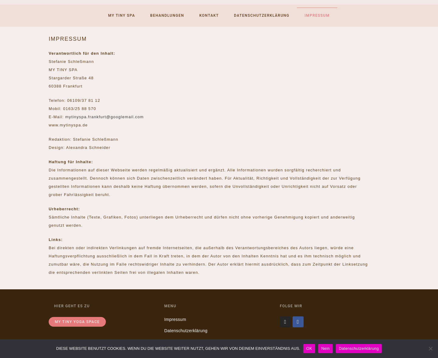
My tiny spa (121, 15)
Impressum (316, 15)
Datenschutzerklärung (261, 15)
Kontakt (209, 15)
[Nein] (430, 349)
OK (309, 348)
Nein (325, 348)
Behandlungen (167, 15)
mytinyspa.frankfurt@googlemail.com (104, 117)
